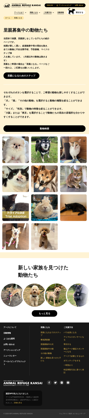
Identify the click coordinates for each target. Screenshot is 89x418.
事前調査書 (45, 340)
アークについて (9, 327)
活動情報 (60, 12)
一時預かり (68, 365)
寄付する (67, 344)
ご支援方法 (47, 12)
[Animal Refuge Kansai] (22, 5)
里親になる (34, 12)
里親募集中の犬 (47, 344)
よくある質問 (9, 339)
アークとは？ (19, 12)
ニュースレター (9, 356)
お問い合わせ (9, 344)
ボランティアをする (72, 361)
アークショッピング (11, 350)
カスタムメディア (79, 414)
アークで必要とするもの (74, 356)
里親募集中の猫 (47, 349)
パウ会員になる (70, 332)
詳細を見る (18, 403)
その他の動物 (46, 353)
